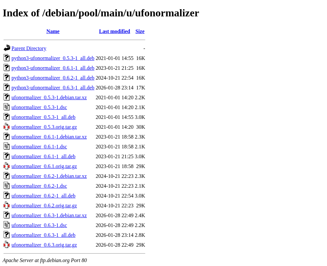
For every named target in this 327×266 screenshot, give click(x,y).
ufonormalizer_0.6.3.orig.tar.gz (44, 245)
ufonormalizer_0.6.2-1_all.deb (43, 196)
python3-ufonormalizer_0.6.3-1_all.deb (52, 87)
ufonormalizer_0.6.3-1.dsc (39, 225)
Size (140, 31)
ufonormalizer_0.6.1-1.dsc (39, 146)
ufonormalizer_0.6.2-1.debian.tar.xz (49, 176)
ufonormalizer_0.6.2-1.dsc (39, 186)
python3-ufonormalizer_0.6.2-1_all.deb (52, 78)
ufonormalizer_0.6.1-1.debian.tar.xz (49, 137)
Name (52, 31)
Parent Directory (28, 48)
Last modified (114, 31)
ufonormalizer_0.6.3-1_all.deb (43, 235)
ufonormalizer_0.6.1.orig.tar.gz (44, 166)
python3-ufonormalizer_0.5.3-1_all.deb (52, 58)
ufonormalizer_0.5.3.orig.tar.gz (44, 127)
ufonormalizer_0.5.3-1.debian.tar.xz (49, 97)
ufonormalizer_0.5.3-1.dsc (39, 107)
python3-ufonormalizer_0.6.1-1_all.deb (52, 68)
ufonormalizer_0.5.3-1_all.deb (43, 117)
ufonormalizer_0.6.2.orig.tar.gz (44, 205)
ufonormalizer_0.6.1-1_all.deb (43, 156)
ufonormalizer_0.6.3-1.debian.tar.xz (49, 215)
